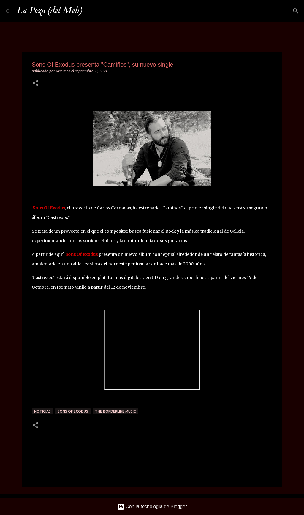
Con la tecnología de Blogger (152, 506)
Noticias (42, 411)
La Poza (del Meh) (49, 11)
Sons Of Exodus (73, 411)
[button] (35, 83)
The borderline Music (115, 411)
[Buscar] (90, 11)
